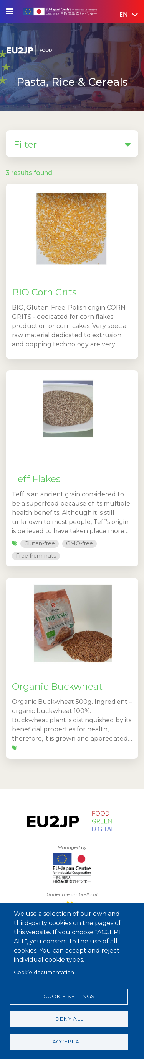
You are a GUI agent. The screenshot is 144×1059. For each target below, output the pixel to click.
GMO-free (79, 543)
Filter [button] (72, 144)
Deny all (69, 1019)
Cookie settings (68, 996)
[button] (123, 15)
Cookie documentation (44, 972)
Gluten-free (39, 543)
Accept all (68, 1041)
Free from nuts (36, 555)
